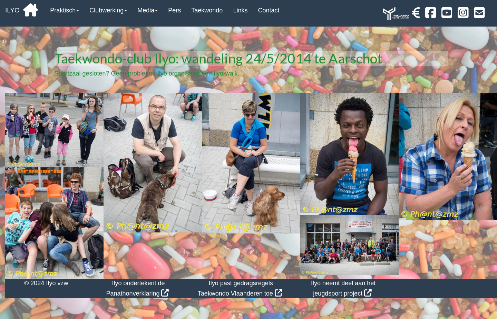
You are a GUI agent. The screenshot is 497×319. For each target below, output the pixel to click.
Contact (268, 10)
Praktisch (64, 10)
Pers (174, 10)
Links (240, 10)
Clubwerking (108, 10)
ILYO (21, 10)
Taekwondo (207, 10)
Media (147, 10)
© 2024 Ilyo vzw (46, 283)
